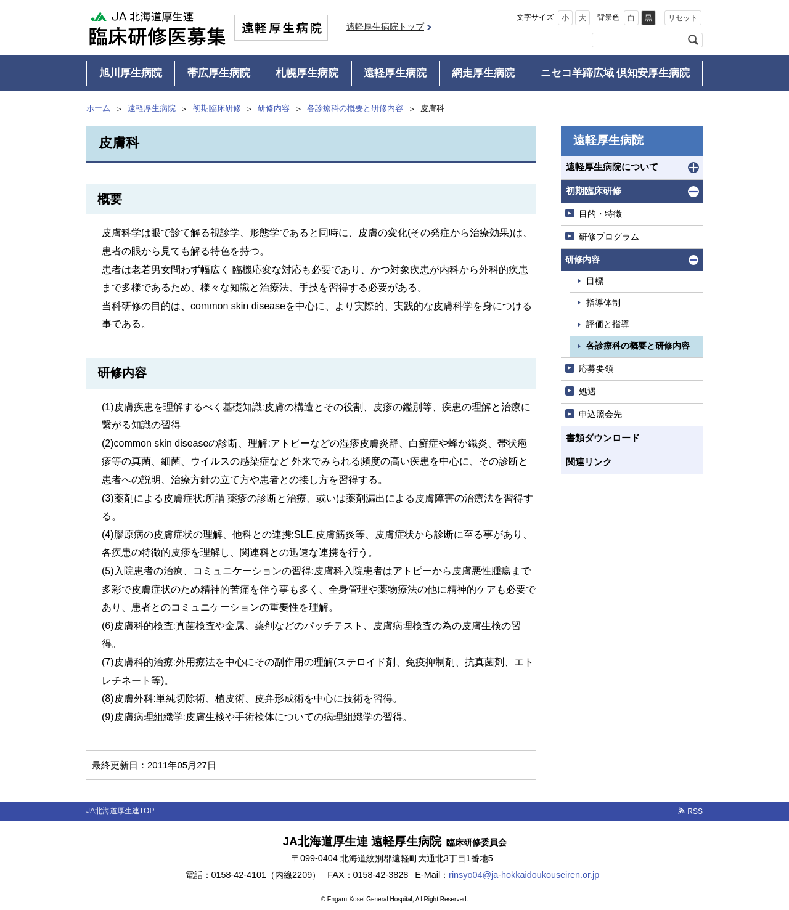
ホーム (98, 108)
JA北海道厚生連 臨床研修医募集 (157, 27)
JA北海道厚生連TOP (120, 810)
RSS (695, 811)
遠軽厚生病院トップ (385, 26)
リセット (683, 18)
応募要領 (596, 368)
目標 (594, 281)
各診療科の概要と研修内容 (355, 108)
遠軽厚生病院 (395, 73)
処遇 (587, 391)
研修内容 (274, 108)
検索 (693, 40)
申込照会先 (600, 414)
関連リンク (589, 462)
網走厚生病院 (483, 73)
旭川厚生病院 (130, 73)
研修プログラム (609, 237)
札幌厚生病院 (307, 73)
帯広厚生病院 (218, 73)
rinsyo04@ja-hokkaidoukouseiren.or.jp (524, 875)
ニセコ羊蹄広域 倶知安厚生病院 (615, 73)
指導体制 (603, 302)
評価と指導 (607, 324)
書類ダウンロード (603, 438)
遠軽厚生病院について (612, 166)
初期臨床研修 (217, 108)
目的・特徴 (600, 214)
